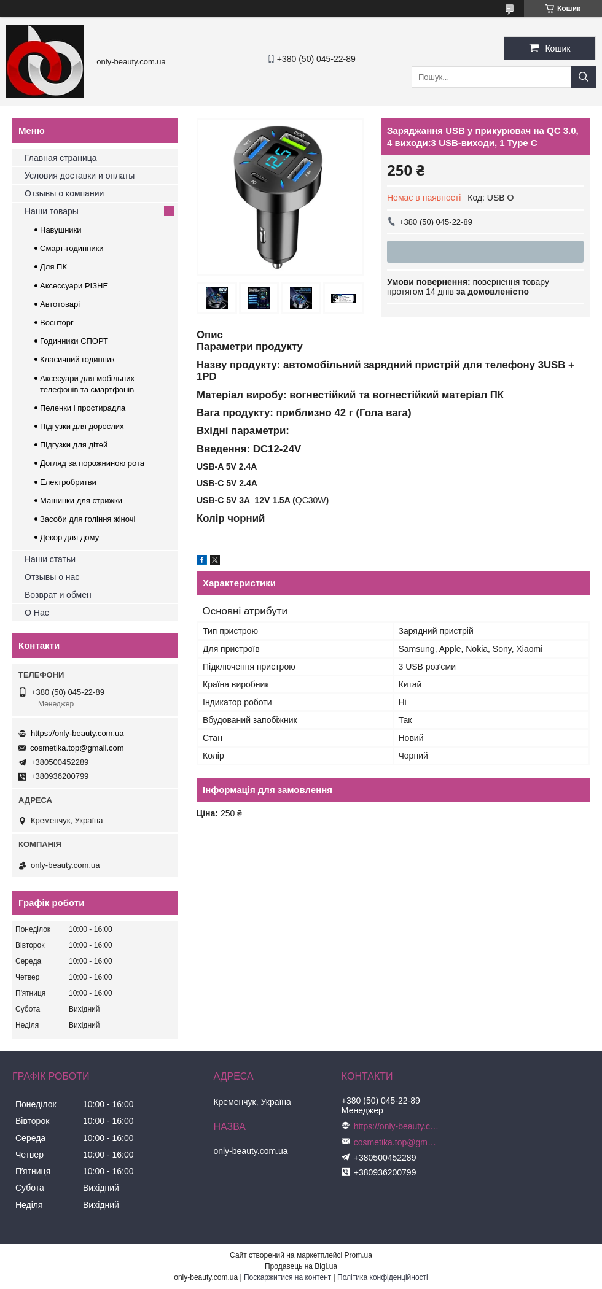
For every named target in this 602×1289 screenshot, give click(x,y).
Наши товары (52, 211)
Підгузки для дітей (74, 444)
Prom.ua (358, 1255)
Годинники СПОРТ (74, 341)
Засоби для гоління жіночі (87, 519)
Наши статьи (50, 559)
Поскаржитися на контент (287, 1277)
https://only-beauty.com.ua (77, 733)
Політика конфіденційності (382, 1277)
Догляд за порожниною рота (92, 463)
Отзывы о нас (52, 577)
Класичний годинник (77, 359)
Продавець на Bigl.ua (301, 1266)
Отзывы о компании (64, 193)
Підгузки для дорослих (82, 426)
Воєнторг (57, 322)
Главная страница (61, 158)
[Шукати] (583, 77)
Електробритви (68, 482)
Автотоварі (60, 304)
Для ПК (53, 266)
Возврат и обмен (58, 595)
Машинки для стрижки (81, 500)
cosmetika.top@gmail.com (77, 748)
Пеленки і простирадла (82, 407)
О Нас (37, 612)
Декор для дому (69, 537)
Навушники (61, 229)
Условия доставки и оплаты (80, 175)
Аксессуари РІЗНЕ (74, 285)
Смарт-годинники (72, 248)
